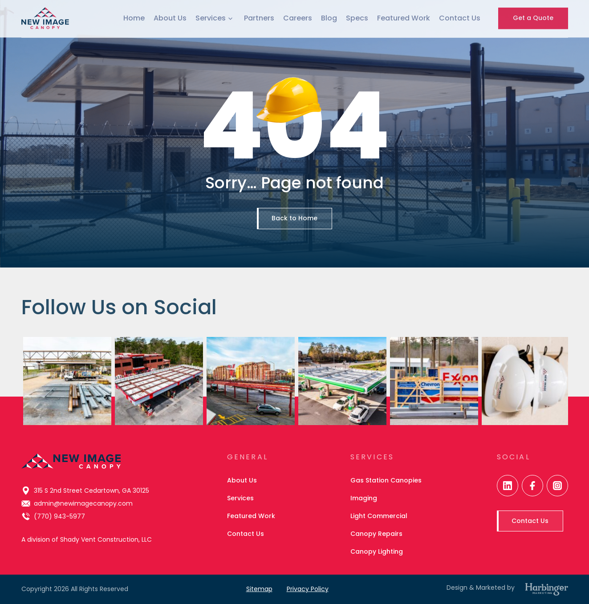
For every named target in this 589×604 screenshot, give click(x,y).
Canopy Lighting (376, 551)
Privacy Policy (308, 588)
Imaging (363, 498)
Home (134, 12)
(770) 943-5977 (53, 516)
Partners (259, 12)
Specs (357, 12)
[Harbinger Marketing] (546, 589)
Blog (329, 12)
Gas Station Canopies (386, 480)
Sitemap (259, 588)
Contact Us (459, 12)
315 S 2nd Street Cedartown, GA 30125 (85, 490)
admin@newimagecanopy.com (77, 503)
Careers (297, 12)
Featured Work (403, 12)
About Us (170, 12)
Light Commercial (378, 515)
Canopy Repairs (376, 533)
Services (215, 12)
